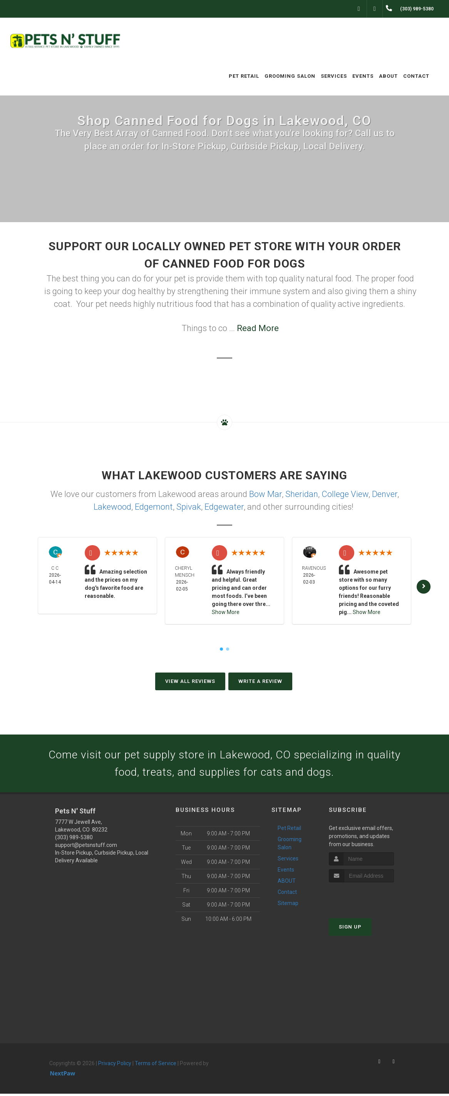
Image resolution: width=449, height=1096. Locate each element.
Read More (258, 328)
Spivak (188, 507)
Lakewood (112, 507)
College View (345, 494)
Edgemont (154, 507)
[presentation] (370, 899)
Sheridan (301, 494)
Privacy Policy (114, 1066)
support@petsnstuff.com (86, 847)
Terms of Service (155, 1066)
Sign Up (350, 929)
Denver (384, 494)
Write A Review (260, 681)
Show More (226, 612)
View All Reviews (190, 681)
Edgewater (224, 507)
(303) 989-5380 (74, 840)
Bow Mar (265, 494)
